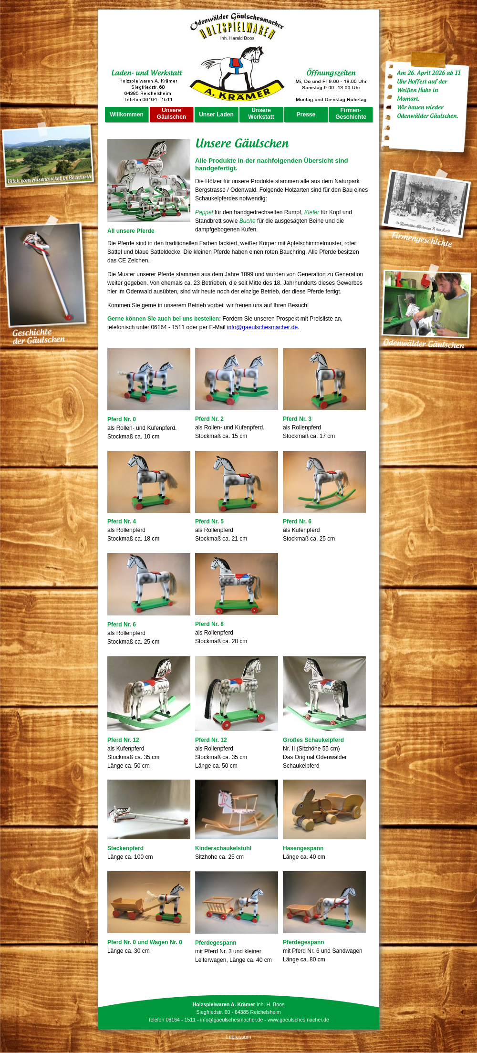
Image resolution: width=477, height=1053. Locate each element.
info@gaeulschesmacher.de (262, 327)
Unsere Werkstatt (261, 113)
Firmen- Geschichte (350, 113)
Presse (306, 114)
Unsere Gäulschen (171, 113)
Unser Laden (216, 114)
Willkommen (127, 114)
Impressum (238, 1037)
